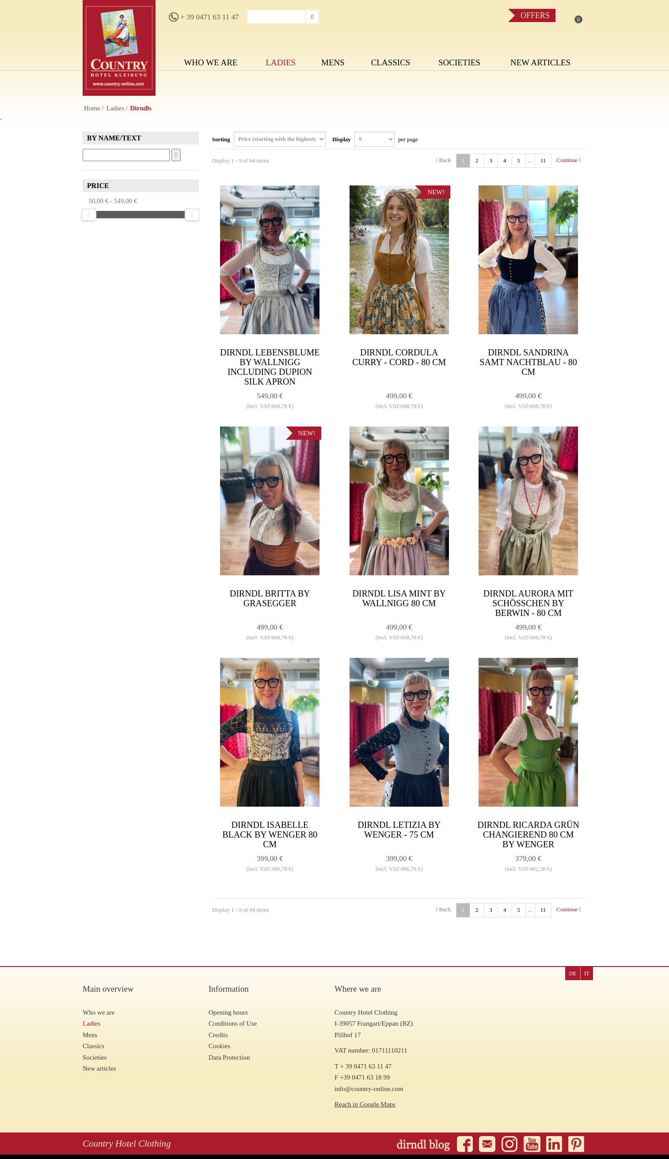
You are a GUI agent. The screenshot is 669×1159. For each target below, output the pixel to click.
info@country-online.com (368, 1088)
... (530, 160)
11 (543, 160)
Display (375, 139)
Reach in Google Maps (364, 1104)
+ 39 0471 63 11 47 (204, 17)
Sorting (269, 139)
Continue (568, 160)
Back (443, 160)
